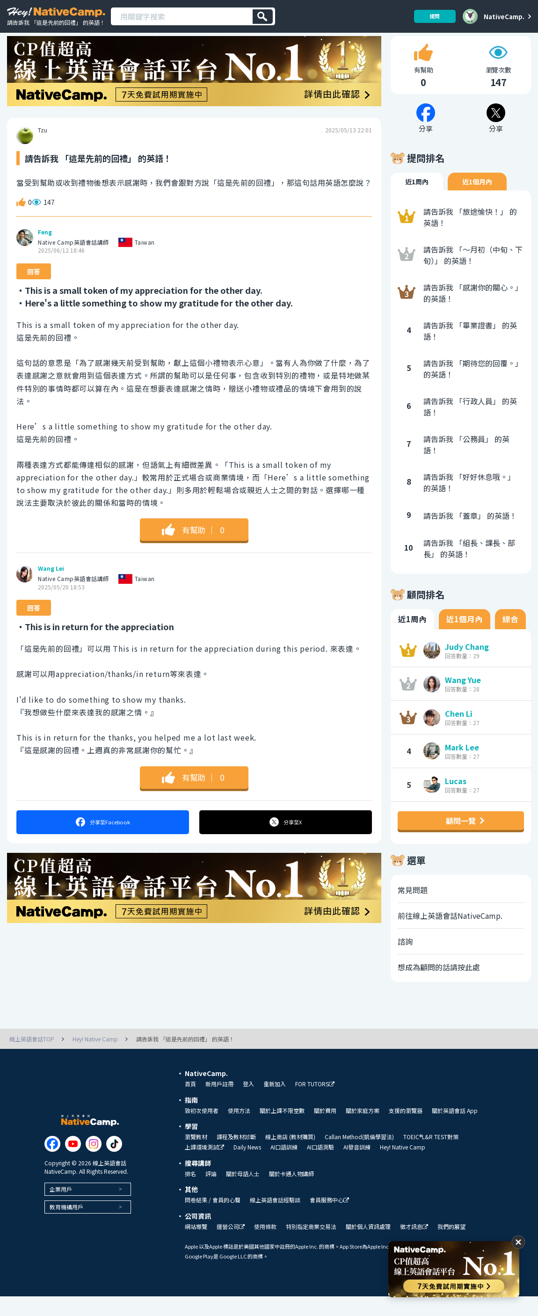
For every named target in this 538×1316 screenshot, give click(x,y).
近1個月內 (477, 201)
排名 (190, 1193)
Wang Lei (51, 588)
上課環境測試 (204, 1167)
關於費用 (325, 1130)
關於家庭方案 (362, 1130)
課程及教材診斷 (236, 1156)
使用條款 (265, 1246)
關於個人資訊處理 (368, 1246)
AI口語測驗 (320, 1167)
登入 (248, 1103)
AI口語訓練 (284, 1167)
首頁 (190, 1103)
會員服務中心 (329, 1220)
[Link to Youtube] (73, 1164)
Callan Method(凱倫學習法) (359, 1156)
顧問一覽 (461, 840)
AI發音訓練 (357, 1167)
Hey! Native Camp (402, 1167)
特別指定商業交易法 (311, 1246)
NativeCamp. (504, 16)
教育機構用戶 (66, 1227)
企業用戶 (61, 1209)
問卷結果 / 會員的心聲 (212, 1219)
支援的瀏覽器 (405, 1130)
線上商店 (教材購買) (290, 1156)
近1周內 (417, 201)
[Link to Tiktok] (114, 1164)
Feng (45, 252)
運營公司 (231, 1246)
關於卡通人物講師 (291, 1193)
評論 (211, 1193)
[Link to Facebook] (52, 1164)
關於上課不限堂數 (282, 1130)
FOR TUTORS (314, 1104)
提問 (431, 16)
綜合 (510, 639)
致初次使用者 (201, 1130)
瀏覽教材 (196, 1156)
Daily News (247, 1167)
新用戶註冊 (219, 1103)
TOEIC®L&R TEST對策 (430, 1156)
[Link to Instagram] (94, 1164)
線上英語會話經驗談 (275, 1219)
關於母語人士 (243, 1193)
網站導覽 (196, 1246)
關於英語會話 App (455, 1130)
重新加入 (274, 1103)
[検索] (263, 16)
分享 (102, 842)
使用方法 (239, 1130)
